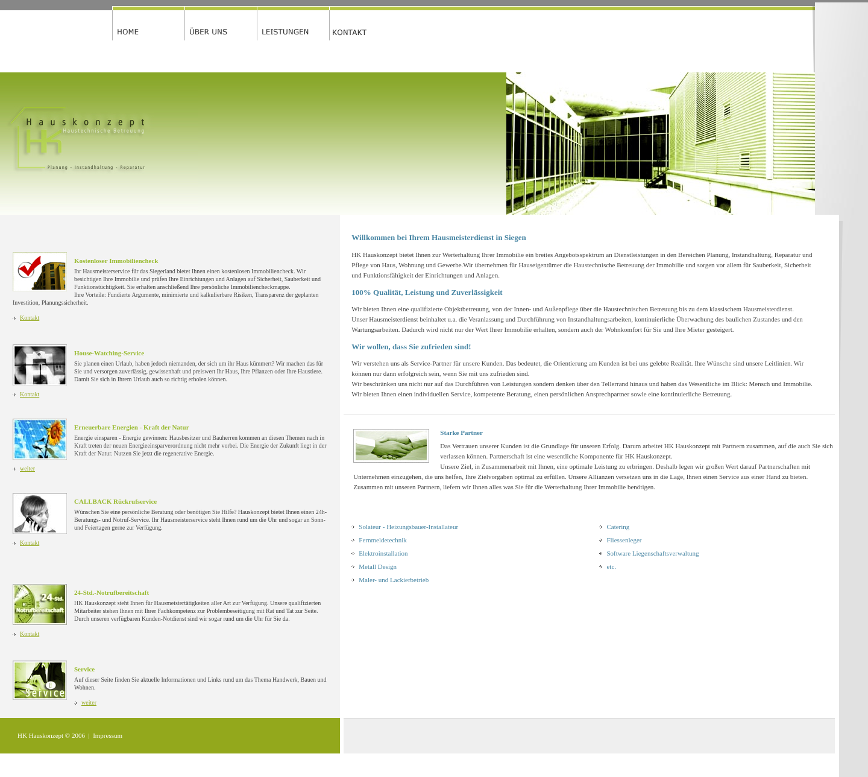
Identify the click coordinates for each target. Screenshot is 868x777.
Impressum (107, 735)
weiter (27, 468)
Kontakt (29, 317)
